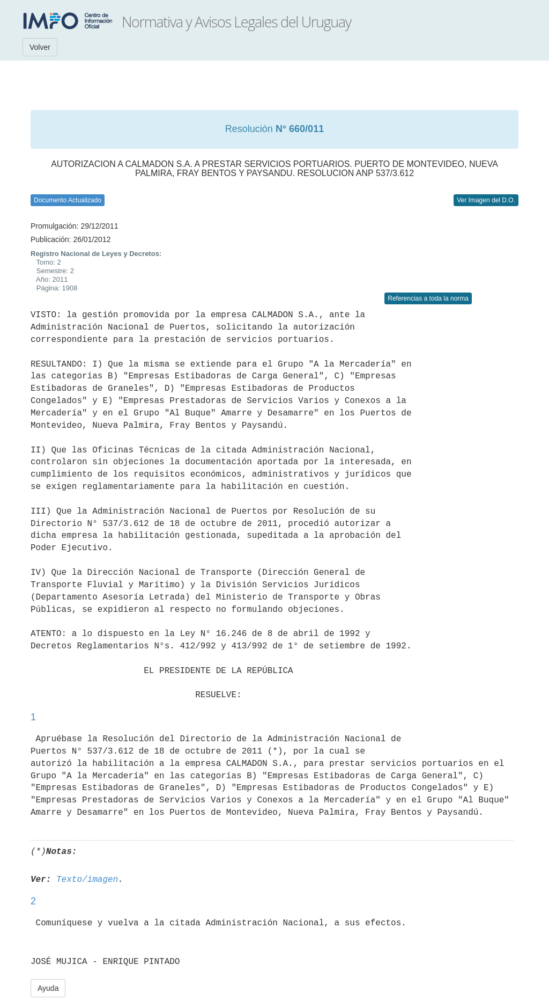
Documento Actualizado (67, 200)
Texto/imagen (87, 880)
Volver (39, 47)
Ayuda (48, 988)
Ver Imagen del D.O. (486, 200)
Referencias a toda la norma (428, 298)
